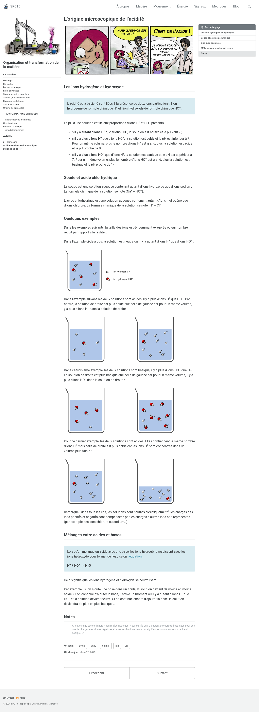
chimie (105, 645)
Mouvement (162, 6)
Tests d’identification (13, 130)
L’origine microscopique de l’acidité (104, 19)
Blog (236, 6)
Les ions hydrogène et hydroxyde (217, 32)
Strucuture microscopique (16, 94)
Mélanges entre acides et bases (216, 48)
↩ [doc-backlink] (83, 633)
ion (117, 645)
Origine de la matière (13, 108)
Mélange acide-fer (12, 149)
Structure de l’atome (13, 101)
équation (135, 556)
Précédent (96, 673)
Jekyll (35, 703)
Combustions (10, 123)
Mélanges (8, 80)
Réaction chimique (12, 126)
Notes (204, 53)
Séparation (8, 84)
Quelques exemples (211, 43)
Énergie (182, 6)
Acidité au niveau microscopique (20, 145)
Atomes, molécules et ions (16, 97)
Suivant (162, 673)
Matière (141, 6)
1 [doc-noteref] (168, 511)
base (93, 645)
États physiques (11, 90)
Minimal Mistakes (49, 703)
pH (126, 645)
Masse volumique (12, 87)
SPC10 (15, 6)
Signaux (200, 6)
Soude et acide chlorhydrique (215, 37)
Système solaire (11, 104)
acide (82, 645)
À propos (123, 6)
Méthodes (219, 6)
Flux (20, 698)
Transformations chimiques (17, 120)
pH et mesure (10, 142)
